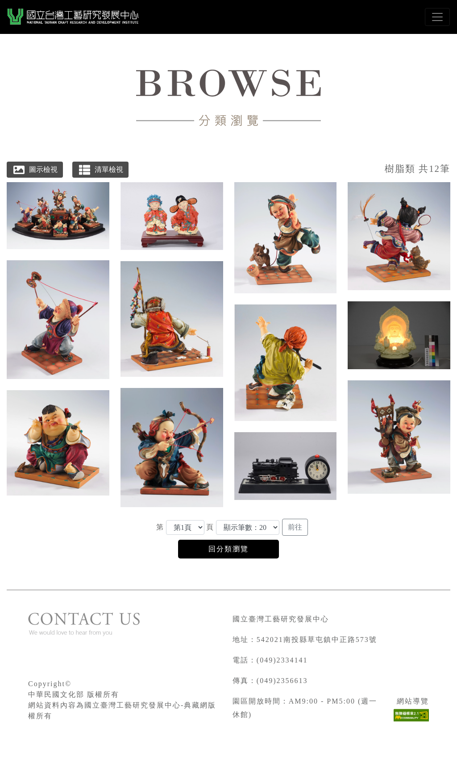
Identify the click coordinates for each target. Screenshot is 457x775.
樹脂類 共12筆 (417, 168)
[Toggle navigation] (437, 17)
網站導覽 (413, 701)
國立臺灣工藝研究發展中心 (281, 619)
